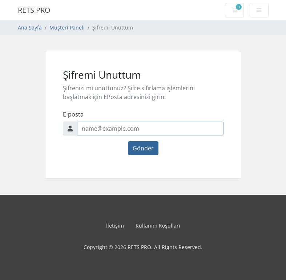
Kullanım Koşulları (158, 225)
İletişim (115, 225)
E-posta (73, 114)
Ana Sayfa (30, 27)
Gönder (143, 148)
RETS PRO (34, 10)
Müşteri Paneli (67, 27)
